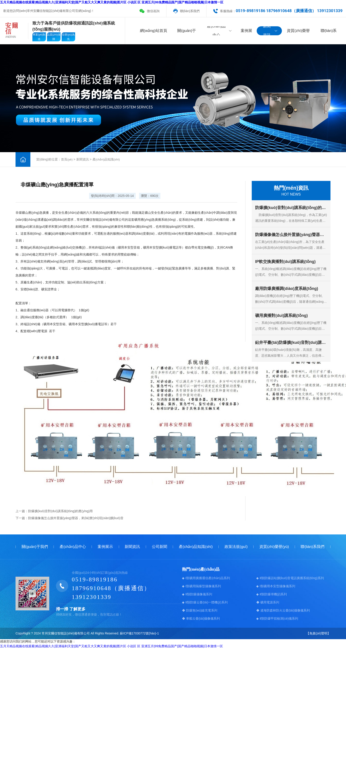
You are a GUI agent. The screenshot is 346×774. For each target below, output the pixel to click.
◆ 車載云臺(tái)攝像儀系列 (201, 618)
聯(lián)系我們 (190, 11)
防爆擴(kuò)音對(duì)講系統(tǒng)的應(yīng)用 (60, 511)
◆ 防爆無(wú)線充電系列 (199, 610)
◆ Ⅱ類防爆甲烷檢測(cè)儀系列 (277, 618)
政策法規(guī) (236, 547)
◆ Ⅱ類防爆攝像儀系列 (197, 594)
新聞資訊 (270, 30)
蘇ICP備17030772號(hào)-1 (139, 633)
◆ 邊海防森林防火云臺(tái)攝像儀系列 (283, 610)
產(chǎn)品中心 (219, 30)
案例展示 (246, 32)
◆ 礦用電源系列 (267, 602)
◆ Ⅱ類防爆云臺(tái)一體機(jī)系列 (204, 602)
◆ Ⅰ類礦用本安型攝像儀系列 (275, 586)
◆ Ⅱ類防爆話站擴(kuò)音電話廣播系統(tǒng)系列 (290, 578)
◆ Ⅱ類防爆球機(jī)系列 (271, 594)
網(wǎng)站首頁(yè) (153, 32)
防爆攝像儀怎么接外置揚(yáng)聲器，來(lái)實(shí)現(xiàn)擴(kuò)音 (76, 518)
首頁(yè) (67, 159)
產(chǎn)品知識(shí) (106, 159)
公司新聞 (159, 547)
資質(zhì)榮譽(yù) (298, 32)
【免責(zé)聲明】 (318, 633)
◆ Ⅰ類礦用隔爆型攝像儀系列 (201, 586)
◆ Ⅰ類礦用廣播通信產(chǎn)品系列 (206, 578)
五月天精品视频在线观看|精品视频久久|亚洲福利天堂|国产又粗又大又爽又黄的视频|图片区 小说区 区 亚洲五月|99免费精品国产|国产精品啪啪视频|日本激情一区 (111, 2)
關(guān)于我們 (186, 32)
